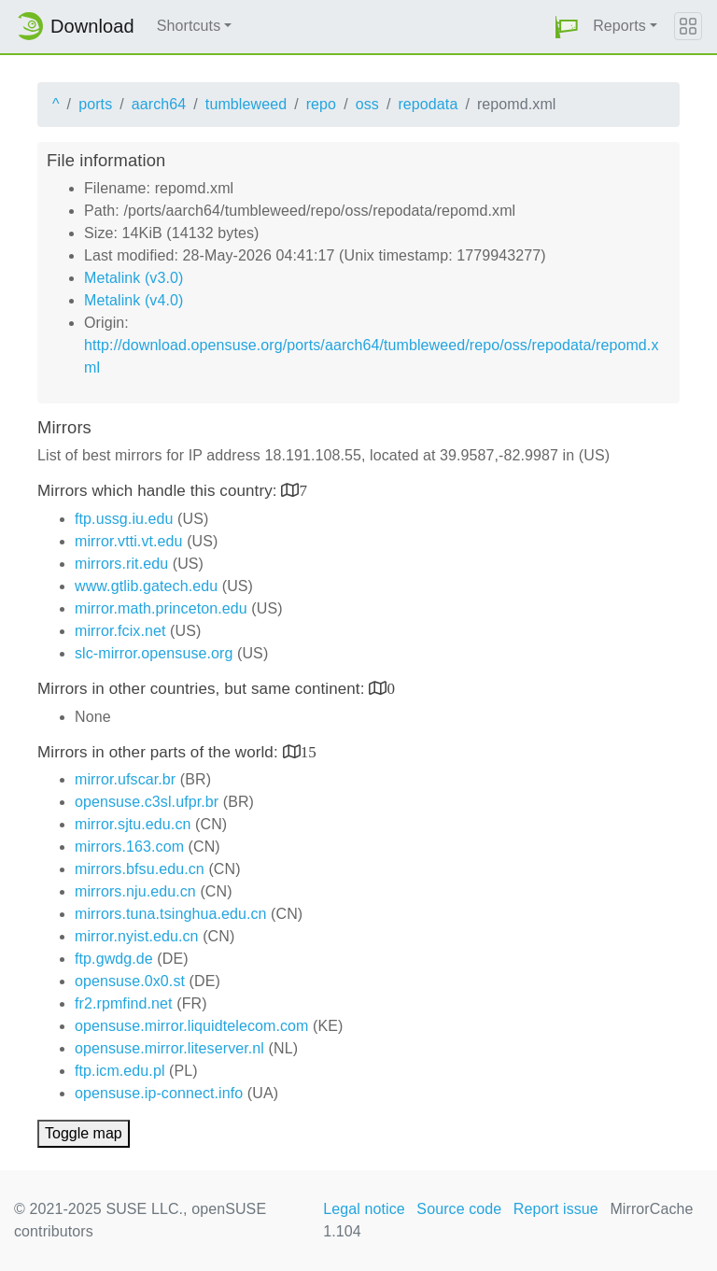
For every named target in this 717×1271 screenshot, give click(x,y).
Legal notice (364, 1209)
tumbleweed (246, 104)
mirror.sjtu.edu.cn (133, 824)
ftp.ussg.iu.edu (124, 519)
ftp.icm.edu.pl (120, 1071)
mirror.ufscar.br (125, 779)
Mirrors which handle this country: (159, 491)
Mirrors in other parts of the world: (160, 752)
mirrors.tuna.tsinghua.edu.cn (171, 914)
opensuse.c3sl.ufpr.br (146, 802)
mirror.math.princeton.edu (161, 608)
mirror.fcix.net (120, 631)
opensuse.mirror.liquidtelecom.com (192, 1026)
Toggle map (83, 1133)
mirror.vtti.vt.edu (129, 541)
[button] (566, 26)
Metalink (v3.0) (133, 278)
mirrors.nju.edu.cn (135, 891)
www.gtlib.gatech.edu (146, 586)
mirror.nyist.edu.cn (137, 936)
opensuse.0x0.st (130, 981)
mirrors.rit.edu (121, 564)
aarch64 (159, 104)
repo (321, 104)
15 (308, 751)
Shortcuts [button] (189, 26)
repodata (427, 104)
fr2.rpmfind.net (124, 1003)
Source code (458, 1209)
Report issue (555, 1209)
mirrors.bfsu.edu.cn (139, 869)
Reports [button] (619, 26)
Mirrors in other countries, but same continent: (203, 689)
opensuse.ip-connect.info (159, 1093)
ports (95, 104)
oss (367, 104)
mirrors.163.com (129, 846)
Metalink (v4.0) (133, 300)
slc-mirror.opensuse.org (153, 653)
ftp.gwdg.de (114, 959)
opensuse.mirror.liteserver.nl (169, 1048)
